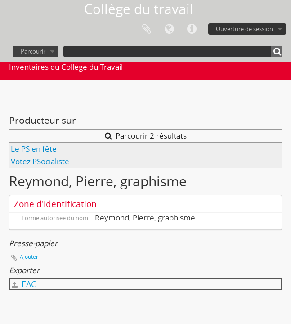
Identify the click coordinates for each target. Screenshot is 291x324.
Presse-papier (146, 29)
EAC (24, 284)
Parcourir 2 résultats (146, 135)
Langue (169, 29)
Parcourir (33, 51)
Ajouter (29, 257)
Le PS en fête (34, 149)
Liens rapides (191, 29)
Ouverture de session (244, 29)
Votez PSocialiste (40, 161)
